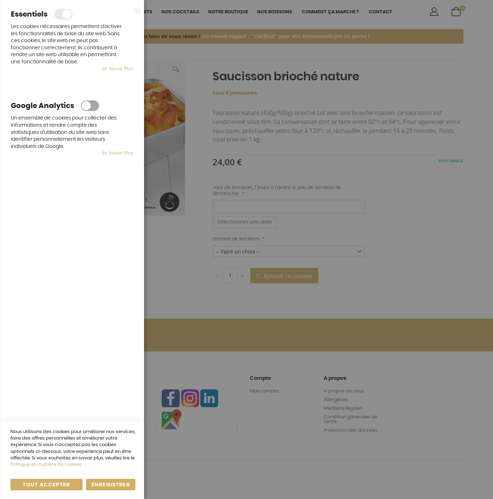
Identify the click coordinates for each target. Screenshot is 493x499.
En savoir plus (117, 69)
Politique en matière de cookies (46, 464)
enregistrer (110, 484)
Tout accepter (46, 484)
